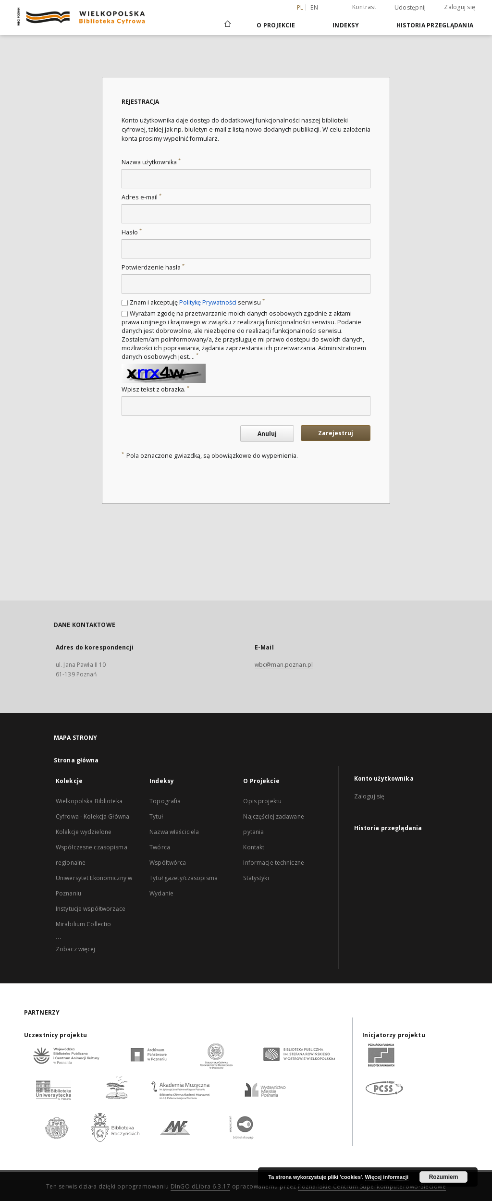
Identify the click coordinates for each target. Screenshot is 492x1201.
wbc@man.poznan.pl (284, 665)
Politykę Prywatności (207, 302)
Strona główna (76, 760)
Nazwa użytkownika (151, 162)
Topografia (165, 801)
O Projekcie (276, 25)
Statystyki (256, 878)
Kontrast (364, 7)
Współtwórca (167, 862)
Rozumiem (443, 1177)
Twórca (159, 847)
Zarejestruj (335, 433)
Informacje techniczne (273, 862)
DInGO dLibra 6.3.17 (201, 1186)
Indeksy (345, 25)
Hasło (132, 232)
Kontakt (253, 847)
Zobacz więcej (76, 949)
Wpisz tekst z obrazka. (155, 389)
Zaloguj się (459, 7)
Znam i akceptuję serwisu (197, 302)
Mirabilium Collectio (83, 924)
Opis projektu (262, 801)
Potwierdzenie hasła (153, 267)
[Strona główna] (227, 25)
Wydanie (161, 893)
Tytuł (156, 816)
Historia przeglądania (434, 25)
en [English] (314, 7)
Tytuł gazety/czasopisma (183, 878)
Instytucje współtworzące (90, 909)
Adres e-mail (141, 197)
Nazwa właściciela (174, 832)
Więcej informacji (386, 1177)
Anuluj (267, 433)
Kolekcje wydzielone (83, 832)
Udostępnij (410, 8)
